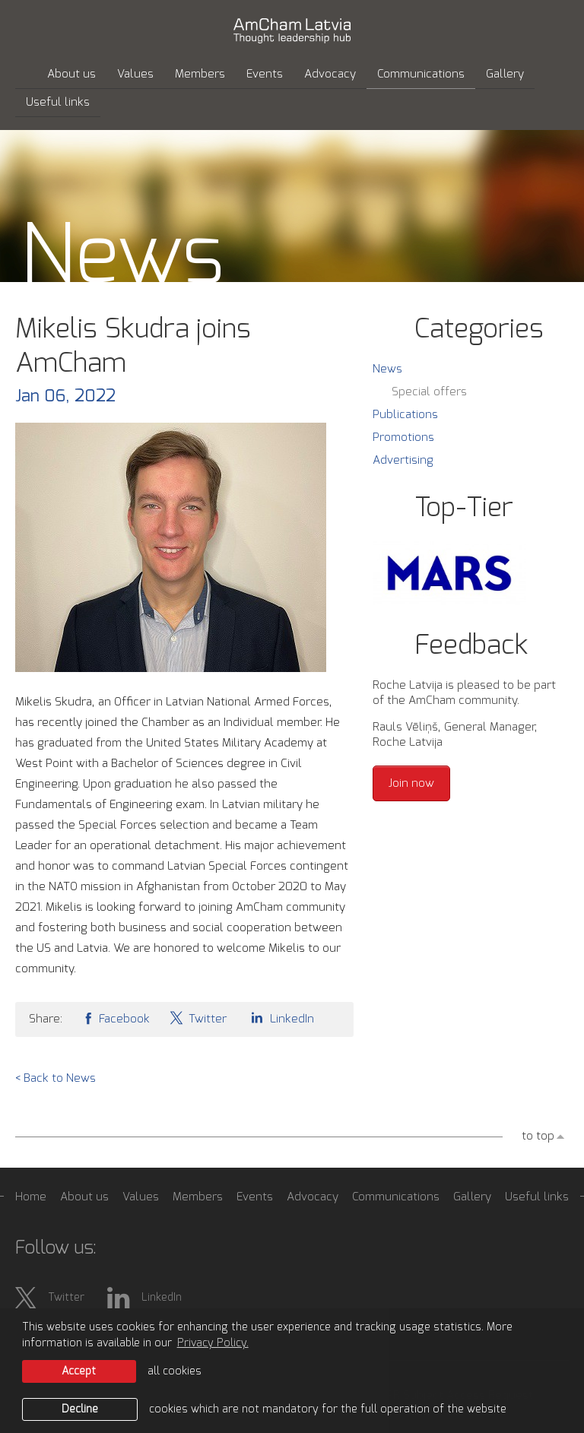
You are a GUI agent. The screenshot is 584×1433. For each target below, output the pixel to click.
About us (71, 74)
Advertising (403, 460)
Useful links (58, 102)
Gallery (505, 74)
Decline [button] (80, 1409)
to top (538, 1136)
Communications (421, 74)
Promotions (403, 437)
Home (30, 1197)
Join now (411, 783)
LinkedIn (280, 1017)
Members (200, 74)
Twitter (198, 1017)
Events (264, 74)
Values (135, 74)
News (387, 369)
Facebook (115, 1017)
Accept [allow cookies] (79, 1371)
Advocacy (330, 74)
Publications (405, 414)
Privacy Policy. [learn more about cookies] (213, 1343)
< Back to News (55, 1078)
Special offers (429, 392)
